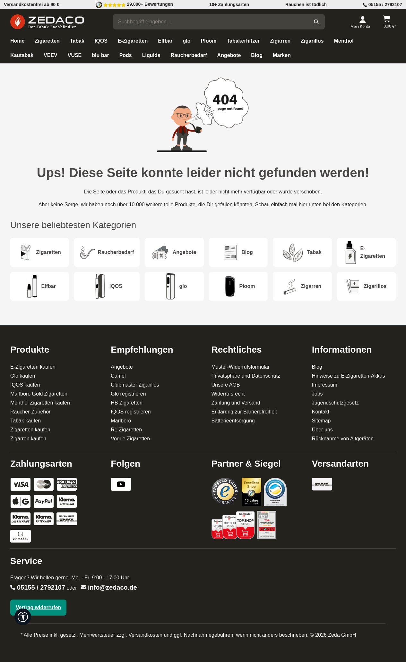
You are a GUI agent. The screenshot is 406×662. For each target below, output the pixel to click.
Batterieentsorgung (233, 420)
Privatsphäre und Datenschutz (246, 376)
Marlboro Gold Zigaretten (38, 393)
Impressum (324, 385)
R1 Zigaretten (126, 429)
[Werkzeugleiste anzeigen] (22, 617)
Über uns (322, 429)
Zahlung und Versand (236, 402)
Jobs (317, 393)
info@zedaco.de (112, 587)
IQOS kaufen (25, 385)
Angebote (122, 367)
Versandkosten (145, 635)
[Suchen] (316, 21)
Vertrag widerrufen (38, 607)
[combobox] (210, 21)
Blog (317, 367)
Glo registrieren (128, 393)
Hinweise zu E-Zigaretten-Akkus (348, 376)
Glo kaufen (22, 376)
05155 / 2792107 (41, 587)
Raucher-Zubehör (30, 411)
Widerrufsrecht (228, 393)
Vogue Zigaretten (130, 438)
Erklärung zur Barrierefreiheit (244, 411)
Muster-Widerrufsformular (241, 367)
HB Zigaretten (127, 402)
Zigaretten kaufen (30, 429)
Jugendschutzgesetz (335, 402)
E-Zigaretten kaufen (33, 367)
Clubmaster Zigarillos (135, 385)
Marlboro (121, 420)
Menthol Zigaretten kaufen (40, 402)
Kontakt (320, 411)
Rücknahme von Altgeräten (343, 438)
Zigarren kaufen (28, 438)
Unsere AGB (226, 385)
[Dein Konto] (362, 21)
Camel (118, 376)
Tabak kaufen (25, 420)
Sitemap (321, 420)
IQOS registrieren (131, 411)
